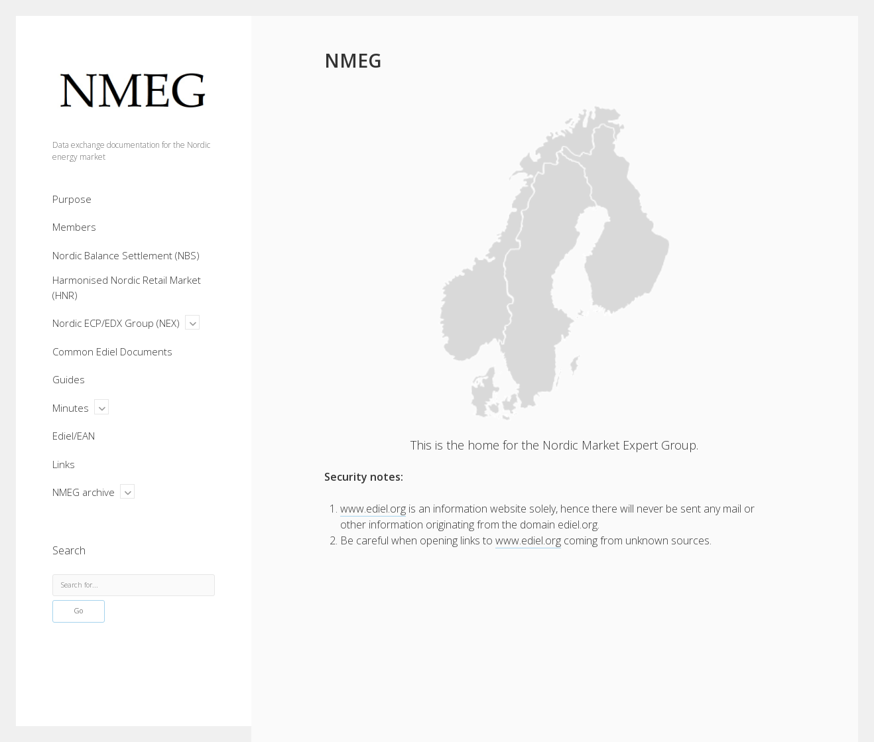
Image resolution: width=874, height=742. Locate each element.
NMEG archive (83, 492)
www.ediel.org (373, 508)
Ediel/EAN (73, 435)
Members (74, 226)
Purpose (72, 199)
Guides (68, 379)
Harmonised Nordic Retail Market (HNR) (126, 287)
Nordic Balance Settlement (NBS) (126, 255)
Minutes (70, 407)
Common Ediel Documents (112, 351)
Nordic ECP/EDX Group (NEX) (116, 323)
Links (63, 464)
